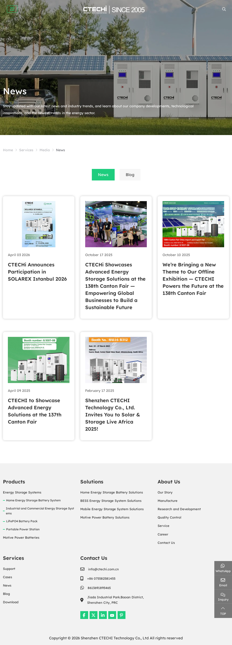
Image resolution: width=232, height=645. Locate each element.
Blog (130, 174)
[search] (223, 9)
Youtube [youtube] (112, 615)
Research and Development (179, 509)
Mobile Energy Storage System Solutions (112, 509)
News (103, 174)
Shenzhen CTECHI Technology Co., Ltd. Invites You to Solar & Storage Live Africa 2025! (112, 414)
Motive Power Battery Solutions (104, 517)
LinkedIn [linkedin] (103, 615)
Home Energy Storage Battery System (33, 500)
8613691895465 (99, 588)
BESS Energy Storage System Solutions (110, 501)
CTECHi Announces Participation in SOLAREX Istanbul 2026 (37, 271)
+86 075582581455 (101, 578)
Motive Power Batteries (21, 537)
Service (163, 526)
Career (163, 534)
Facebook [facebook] (84, 615)
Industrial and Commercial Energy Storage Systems (40, 511)
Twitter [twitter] (93, 615)
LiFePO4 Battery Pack (22, 521)
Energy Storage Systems (22, 492)
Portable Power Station (23, 529)
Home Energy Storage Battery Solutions (111, 492)
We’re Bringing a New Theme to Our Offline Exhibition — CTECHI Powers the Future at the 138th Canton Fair (193, 278)
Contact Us (166, 543)
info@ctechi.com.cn (103, 569)
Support (9, 569)
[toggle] (12, 9)
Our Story (165, 492)
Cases (7, 577)
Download (10, 602)
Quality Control (169, 517)
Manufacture (167, 501)
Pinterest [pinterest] (121, 615)
